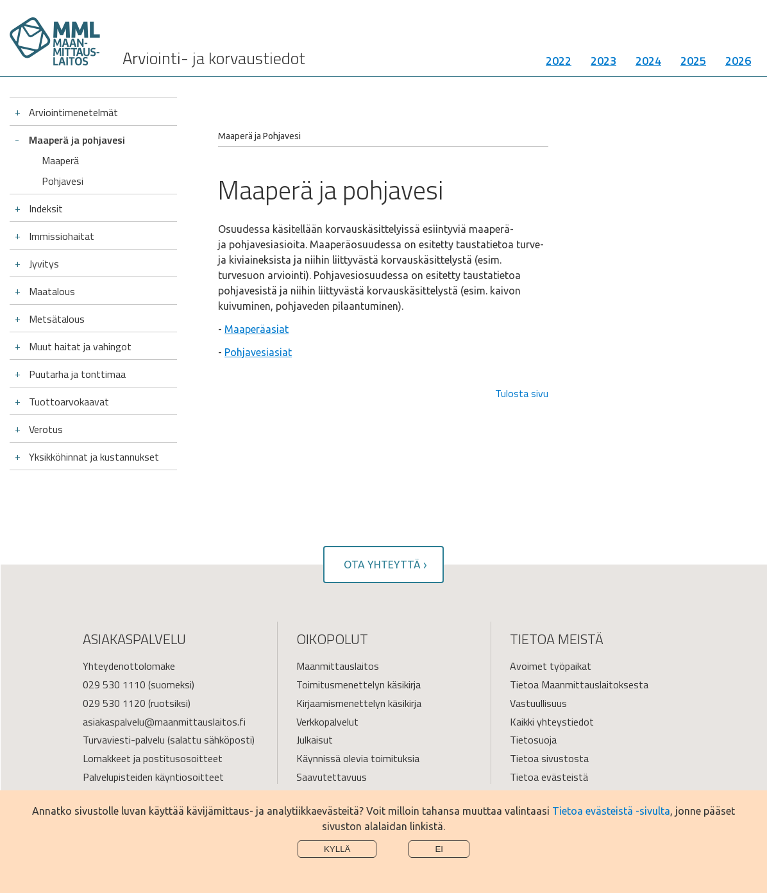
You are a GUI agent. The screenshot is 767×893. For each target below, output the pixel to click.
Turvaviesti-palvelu (124, 739)
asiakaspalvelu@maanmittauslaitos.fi (164, 721)
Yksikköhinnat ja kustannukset (94, 456)
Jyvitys (44, 263)
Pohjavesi (62, 181)
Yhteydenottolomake (129, 666)
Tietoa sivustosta (549, 758)
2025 (693, 60)
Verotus (46, 429)
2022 (558, 60)
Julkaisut (314, 739)
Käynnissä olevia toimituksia (357, 758)
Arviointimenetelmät (73, 112)
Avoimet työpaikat (550, 666)
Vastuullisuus (538, 703)
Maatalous (52, 291)
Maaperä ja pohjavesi (77, 140)
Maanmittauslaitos (337, 666)
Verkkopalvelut (327, 721)
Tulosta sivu (521, 393)
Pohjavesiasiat (258, 352)
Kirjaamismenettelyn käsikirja (358, 703)
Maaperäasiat (256, 329)
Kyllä (337, 849)
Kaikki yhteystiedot (552, 721)
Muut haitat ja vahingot (80, 346)
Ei (439, 849)
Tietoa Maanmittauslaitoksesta (579, 684)
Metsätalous (57, 319)
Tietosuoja (533, 739)
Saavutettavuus (331, 777)
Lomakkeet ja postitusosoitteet (153, 758)
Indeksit (46, 208)
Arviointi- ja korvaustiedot (213, 58)
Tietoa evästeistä (549, 777)
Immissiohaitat (61, 236)
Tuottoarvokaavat (69, 401)
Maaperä (60, 160)
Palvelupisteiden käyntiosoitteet (153, 777)
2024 (648, 60)
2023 (603, 60)
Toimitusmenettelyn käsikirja (358, 684)
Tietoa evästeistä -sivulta (611, 811)
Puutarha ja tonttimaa (77, 374)
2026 (738, 60)
